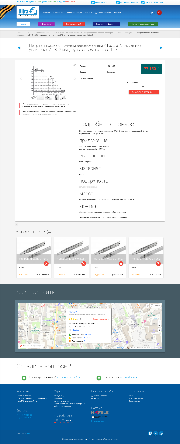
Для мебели (46, 24)
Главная (46, 13)
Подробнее (24, 275)
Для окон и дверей (73, 24)
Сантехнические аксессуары (143, 24)
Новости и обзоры (74, 13)
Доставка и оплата (103, 13)
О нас (131, 396)
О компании (58, 13)
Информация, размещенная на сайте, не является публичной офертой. (90, 439)
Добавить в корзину (144, 92)
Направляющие (125, 33)
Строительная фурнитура (106, 24)
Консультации (60, 396)
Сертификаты (134, 401)
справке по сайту (68, 377)
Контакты (118, 13)
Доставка (58, 398)
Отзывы (88, 13)
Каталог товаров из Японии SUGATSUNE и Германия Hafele (53, 33)
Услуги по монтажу (62, 401)
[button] (74, 65)
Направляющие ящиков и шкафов (98, 33)
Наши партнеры (97, 421)
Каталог (23, 24)
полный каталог (130, 377)
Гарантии (95, 398)
